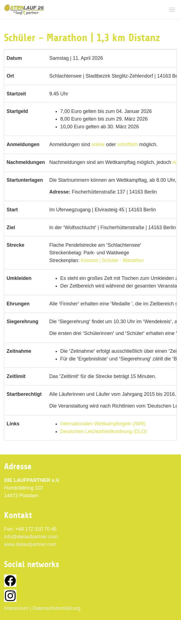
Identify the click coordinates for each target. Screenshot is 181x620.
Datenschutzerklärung (57, 608)
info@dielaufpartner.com (31, 536)
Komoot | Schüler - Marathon (112, 260)
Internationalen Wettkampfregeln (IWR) (103, 423)
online (98, 144)
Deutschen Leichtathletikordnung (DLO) (103, 431)
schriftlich (127, 144)
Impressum (16, 608)
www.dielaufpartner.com (30, 544)
